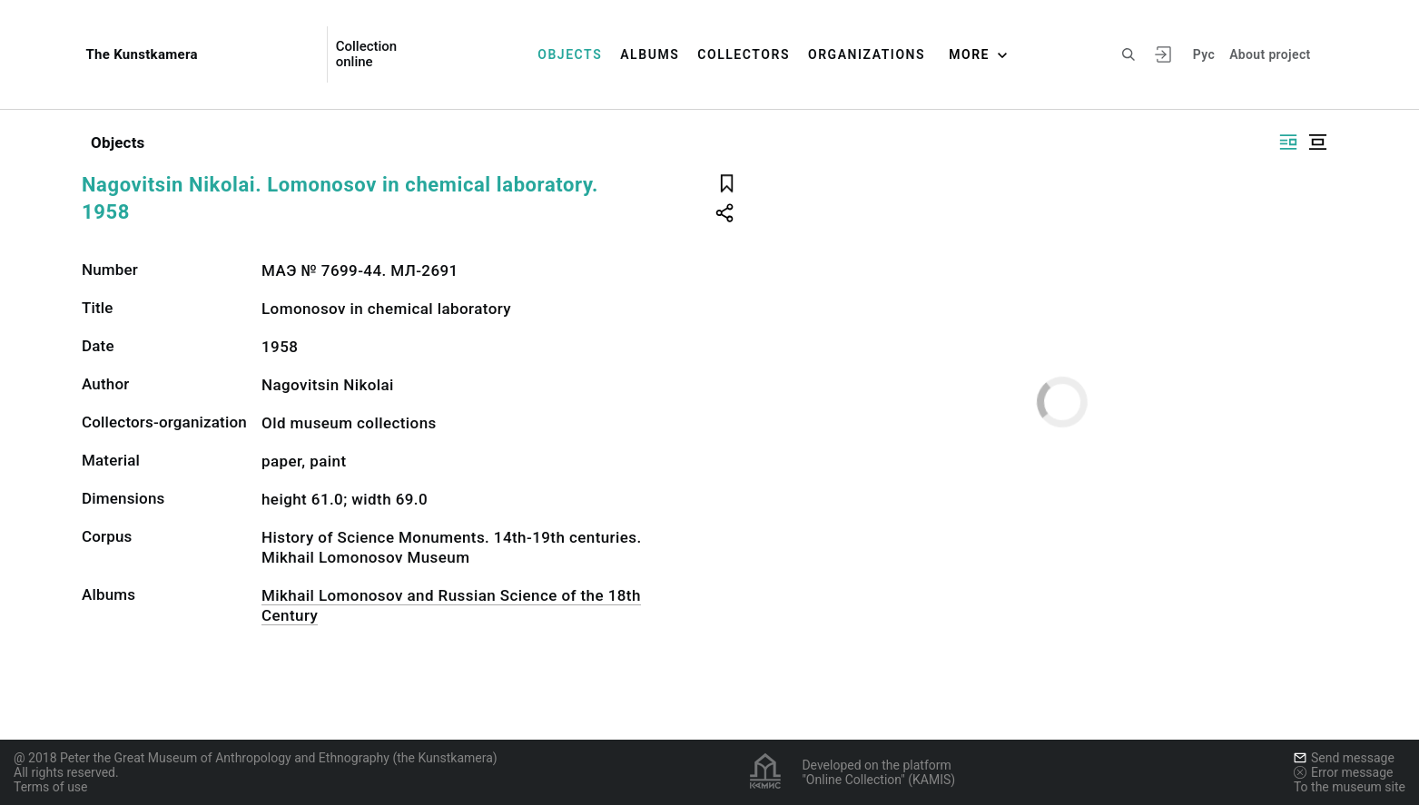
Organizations (866, 54)
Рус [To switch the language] (1204, 54)
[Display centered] (1317, 142)
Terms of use (51, 787)
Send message (1344, 758)
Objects (569, 54)
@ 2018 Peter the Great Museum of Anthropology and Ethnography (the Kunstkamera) (256, 758)
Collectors (743, 54)
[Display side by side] (1288, 142)
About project (1269, 54)
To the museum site (1349, 787)
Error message (1344, 772)
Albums (649, 54)
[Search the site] (1128, 54)
